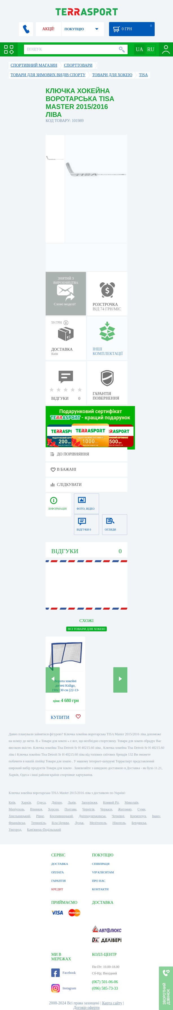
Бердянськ (139, 823)
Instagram (63, 988)
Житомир (125, 809)
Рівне (40, 816)
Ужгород (15, 830)
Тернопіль (38, 823)
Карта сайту (112, 1003)
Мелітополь (98, 823)
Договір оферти (87, 1007)
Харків (26, 802)
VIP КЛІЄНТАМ (103, 872)
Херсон (53, 809)
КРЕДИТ (57, 889)
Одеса (41, 802)
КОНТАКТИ (100, 889)
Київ (12, 802)
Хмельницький (19, 816)
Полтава (70, 809)
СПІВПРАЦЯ (100, 863)
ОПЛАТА (57, 872)
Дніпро (57, 802)
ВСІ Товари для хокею (86, 629)
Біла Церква (60, 823)
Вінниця (36, 809)
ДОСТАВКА (59, 863)
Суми (141, 809)
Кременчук (138, 816)
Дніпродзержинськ (92, 816)
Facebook (63, 972)
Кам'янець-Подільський (44, 830)
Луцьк (79, 823)
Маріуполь (16, 809)
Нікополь (119, 823)
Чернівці (118, 816)
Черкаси (106, 809)
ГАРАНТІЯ (58, 880)
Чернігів (88, 809)
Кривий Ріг (111, 802)
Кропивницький (61, 816)
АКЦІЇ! (48, 29)
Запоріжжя (89, 802)
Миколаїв (131, 802)
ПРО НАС (98, 880)
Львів (72, 802)
